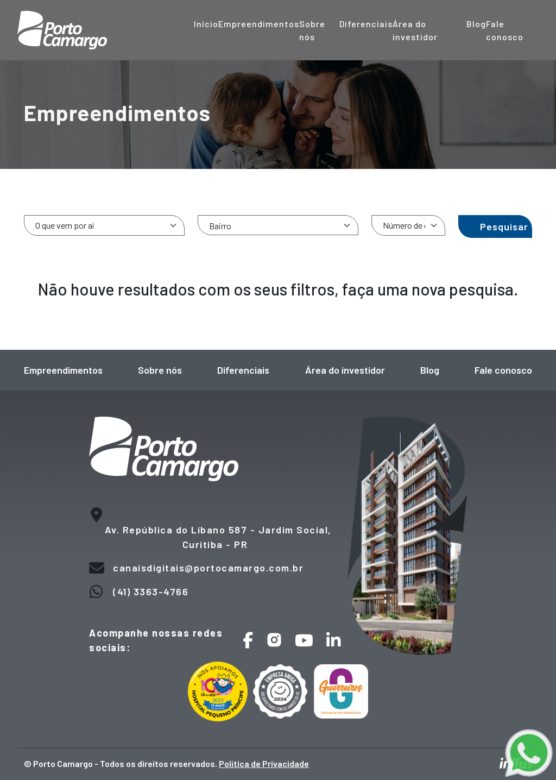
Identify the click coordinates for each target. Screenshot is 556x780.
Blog (476, 23)
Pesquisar (504, 226)
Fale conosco (503, 370)
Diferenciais (366, 23)
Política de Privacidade (264, 763)
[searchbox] (282, 225)
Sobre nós (160, 370)
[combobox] (278, 225)
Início (206, 23)
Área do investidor (345, 370)
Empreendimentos (258, 23)
